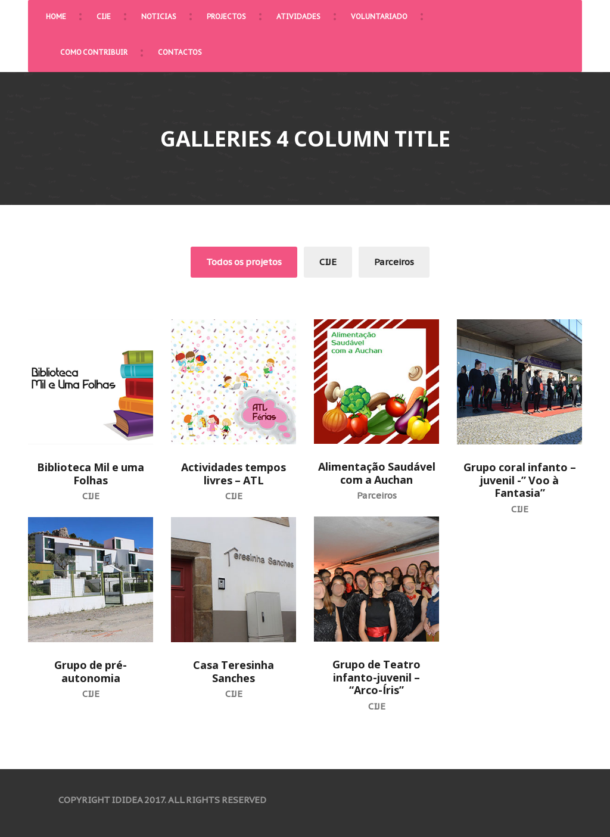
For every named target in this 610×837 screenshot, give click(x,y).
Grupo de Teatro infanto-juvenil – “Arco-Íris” (376, 677)
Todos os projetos (244, 261)
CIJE (328, 261)
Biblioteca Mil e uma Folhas (90, 473)
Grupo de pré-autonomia (90, 671)
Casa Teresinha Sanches (233, 671)
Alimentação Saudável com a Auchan (376, 473)
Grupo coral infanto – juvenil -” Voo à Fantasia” (519, 480)
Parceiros (394, 261)
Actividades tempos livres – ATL (233, 473)
